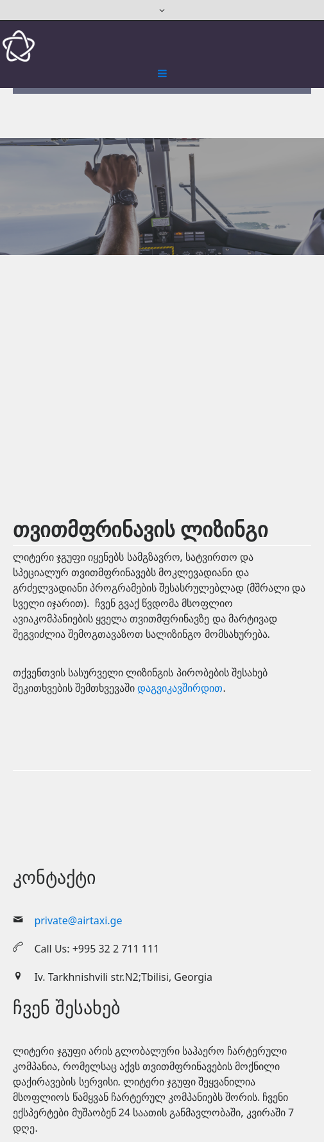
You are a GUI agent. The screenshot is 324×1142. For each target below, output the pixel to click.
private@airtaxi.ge (78, 920)
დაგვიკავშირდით (180, 688)
